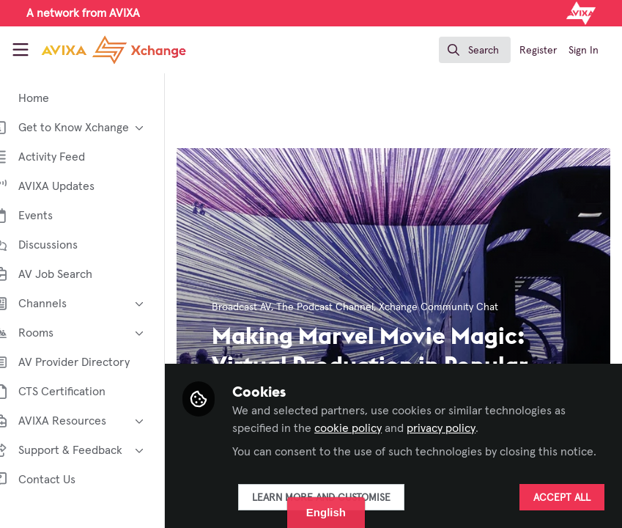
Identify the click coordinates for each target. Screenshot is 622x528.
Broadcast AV (264, 307)
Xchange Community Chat (461, 307)
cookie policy (370, 411)
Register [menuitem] (538, 50)
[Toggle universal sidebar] (20, 49)
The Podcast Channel (347, 307)
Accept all (561, 498)
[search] (475, 50)
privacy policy (463, 411)
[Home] (94, 49)
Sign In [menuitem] (584, 50)
